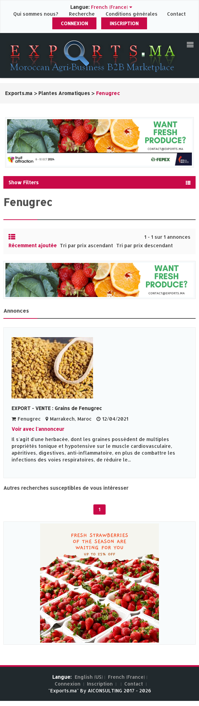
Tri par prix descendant (144, 245)
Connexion (74, 23)
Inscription (124, 23)
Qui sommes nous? (36, 14)
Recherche (82, 14)
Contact (176, 14)
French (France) (126, 677)
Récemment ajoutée (32, 245)
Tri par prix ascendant (86, 245)
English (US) (89, 677)
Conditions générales (132, 14)
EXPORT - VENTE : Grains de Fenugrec (57, 408)
